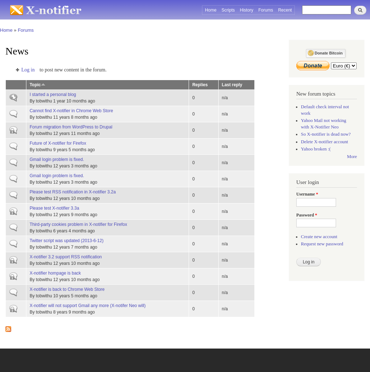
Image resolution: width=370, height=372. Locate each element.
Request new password (322, 243)
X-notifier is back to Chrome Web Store (67, 289)
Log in (28, 70)
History (246, 10)
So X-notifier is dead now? (326, 134)
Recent (285, 10)
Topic (38, 84)
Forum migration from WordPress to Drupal (71, 127)
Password (306, 215)
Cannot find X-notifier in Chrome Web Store (71, 110)
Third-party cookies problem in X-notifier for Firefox (78, 224)
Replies (200, 84)
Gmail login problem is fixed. (57, 159)
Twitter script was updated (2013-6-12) (67, 240)
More (352, 156)
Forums (265, 10)
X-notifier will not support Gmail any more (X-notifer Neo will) (88, 305)
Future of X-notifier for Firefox (58, 143)
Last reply (232, 84)
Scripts (228, 10)
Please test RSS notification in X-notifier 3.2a (73, 191)
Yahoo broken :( (316, 149)
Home (210, 10)
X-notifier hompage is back (55, 273)
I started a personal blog (53, 94)
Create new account (319, 236)
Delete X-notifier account (324, 141)
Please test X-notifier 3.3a (54, 208)
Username (307, 194)
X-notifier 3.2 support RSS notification (66, 256)
